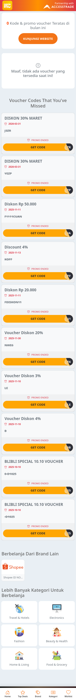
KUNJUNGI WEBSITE (38, 39)
